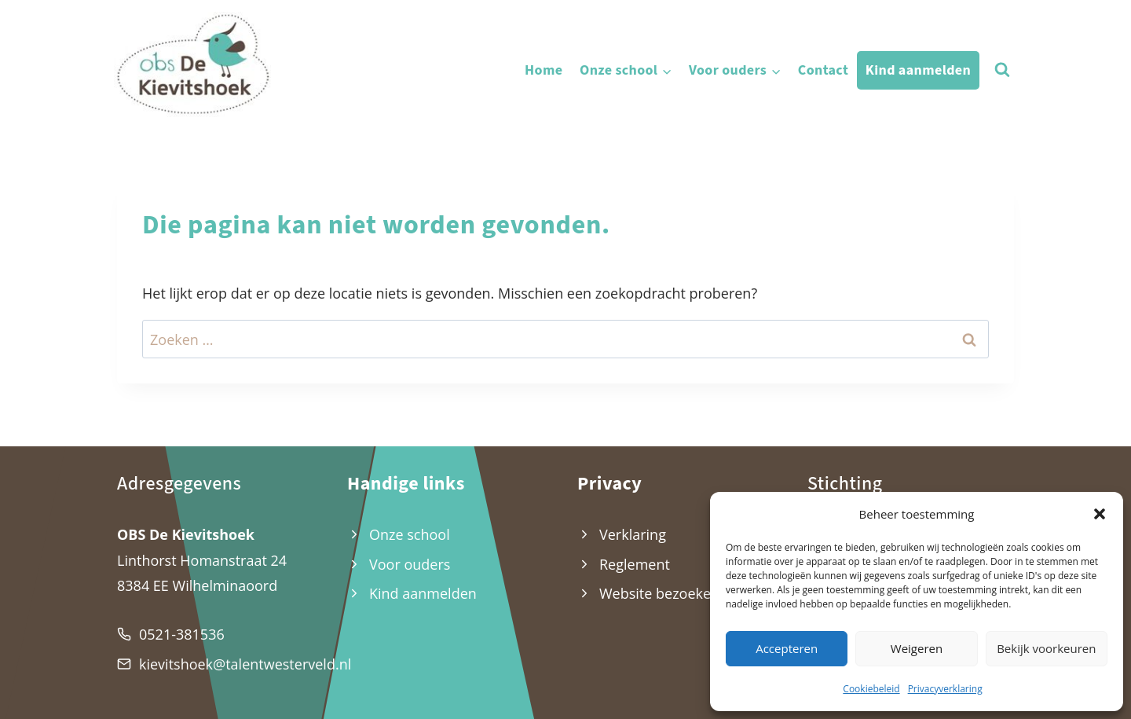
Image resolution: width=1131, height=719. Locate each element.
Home (543, 70)
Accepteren (787, 648)
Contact (823, 70)
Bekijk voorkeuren (1046, 648)
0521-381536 (182, 634)
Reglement (634, 564)
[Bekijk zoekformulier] (1002, 70)
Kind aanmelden (918, 70)
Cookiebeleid (871, 688)
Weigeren (916, 648)
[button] (1099, 514)
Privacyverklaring (945, 688)
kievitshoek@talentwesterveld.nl (245, 664)
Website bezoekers (661, 593)
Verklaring (632, 534)
